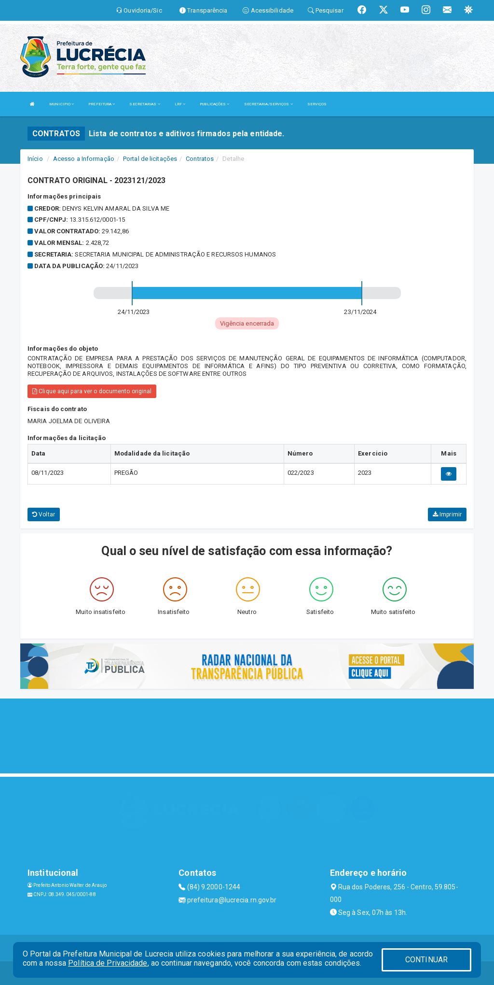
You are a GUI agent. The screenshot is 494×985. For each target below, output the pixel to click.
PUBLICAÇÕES (214, 104)
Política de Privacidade (107, 963)
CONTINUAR (426, 959)
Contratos (200, 158)
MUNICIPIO (61, 104)
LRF (180, 104)
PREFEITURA (101, 104)
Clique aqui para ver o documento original (91, 391)
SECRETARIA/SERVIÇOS (268, 104)
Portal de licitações (150, 158)
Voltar (43, 514)
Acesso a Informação (83, 158)
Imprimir (447, 514)
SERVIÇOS (317, 104)
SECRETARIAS (144, 104)
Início (35, 158)
